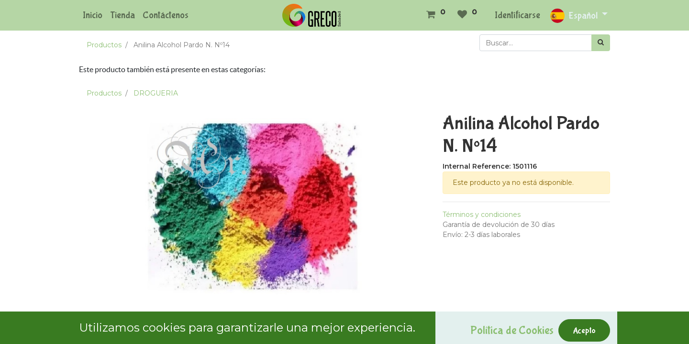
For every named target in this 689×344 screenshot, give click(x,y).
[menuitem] (92, 15)
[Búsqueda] (600, 42)
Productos (104, 45)
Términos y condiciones (482, 214)
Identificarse (517, 15)
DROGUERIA (155, 93)
